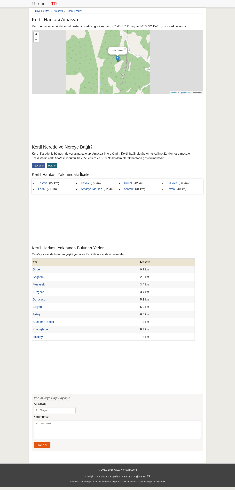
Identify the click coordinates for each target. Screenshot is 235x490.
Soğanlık (38, 277)
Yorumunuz (41, 417)
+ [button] (36, 34)
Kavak (85, 183)
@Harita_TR (143, 479)
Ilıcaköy (38, 337)
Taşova (42, 183)
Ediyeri (37, 306)
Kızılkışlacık (40, 329)
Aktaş (36, 314)
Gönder (42, 448)
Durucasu (39, 299)
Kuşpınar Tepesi (43, 322)
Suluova (171, 183)
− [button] (36, 39)
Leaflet (174, 93)
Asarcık (128, 189)
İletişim (91, 479)
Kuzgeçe (38, 292)
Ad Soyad (40, 403)
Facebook (38, 165)
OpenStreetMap (186, 93)
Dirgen (37, 269)
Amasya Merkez (91, 189)
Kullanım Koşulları (109, 479)
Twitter (52, 165)
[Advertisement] (117, 118)
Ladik (41, 189)
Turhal (128, 183)
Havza (170, 189)
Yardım (128, 479)
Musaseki (39, 284)
